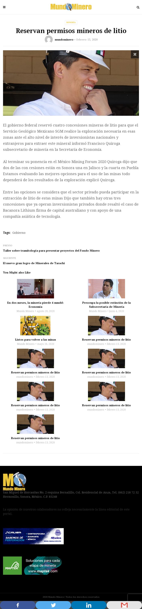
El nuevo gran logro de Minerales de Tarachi (34, 263)
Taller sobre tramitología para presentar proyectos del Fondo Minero (51, 250)
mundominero (64, 39)
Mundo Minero (25, 311)
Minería (71, 22)
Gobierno (18, 232)
